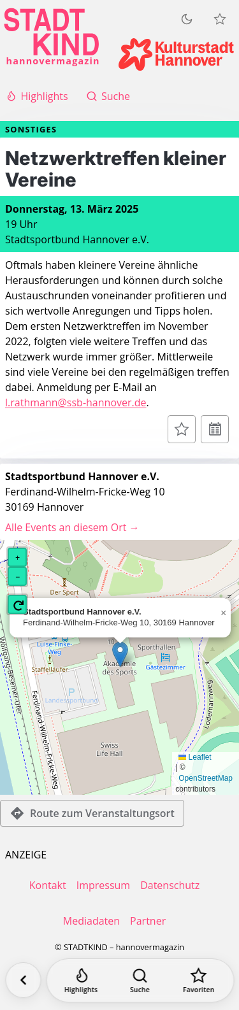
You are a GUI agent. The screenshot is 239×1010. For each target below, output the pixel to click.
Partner (148, 921)
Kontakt (47, 885)
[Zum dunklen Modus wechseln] (186, 19)
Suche (108, 96)
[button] (120, 654)
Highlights (36, 96)
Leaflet (194, 757)
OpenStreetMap (205, 778)
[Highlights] (81, 980)
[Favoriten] (199, 980)
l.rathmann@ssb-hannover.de (76, 402)
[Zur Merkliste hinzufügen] (182, 429)
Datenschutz (169, 885)
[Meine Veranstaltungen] (220, 19)
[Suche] (139, 980)
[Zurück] (23, 980)
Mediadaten (91, 921)
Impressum (103, 885)
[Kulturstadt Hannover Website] (176, 54)
